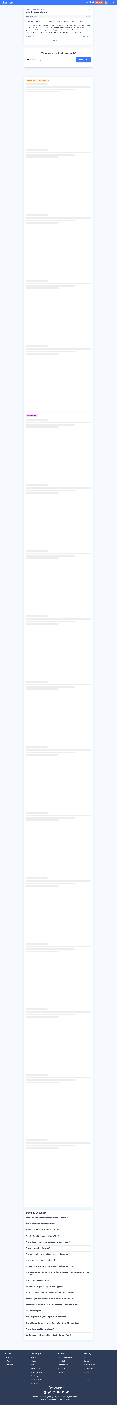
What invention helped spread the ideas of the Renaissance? (48, 1254)
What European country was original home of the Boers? (46, 1317)
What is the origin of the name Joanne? (40, 1329)
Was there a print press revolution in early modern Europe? (47, 1218)
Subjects (28, 9)
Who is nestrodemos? (37, 12)
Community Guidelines (65, 1357)
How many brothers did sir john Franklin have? (43, 1230)
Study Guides (62, 1368)
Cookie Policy (88, 1376)
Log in (113, 2)
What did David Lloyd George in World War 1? (42, 1236)
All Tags (7, 1361)
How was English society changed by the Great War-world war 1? (49, 1299)
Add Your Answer (58, 41)
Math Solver (61, 1372)
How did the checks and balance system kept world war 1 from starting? (52, 1323)
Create (99, 2)
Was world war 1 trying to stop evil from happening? (45, 1286)
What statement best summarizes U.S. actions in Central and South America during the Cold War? (57, 1273)
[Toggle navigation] (87, 2)
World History (41, 9)
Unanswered (9, 1365)
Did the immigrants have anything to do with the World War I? (48, 1335)
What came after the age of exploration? (40, 1224)
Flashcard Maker (63, 1365)
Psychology (34, 1376)
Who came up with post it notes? (38, 1248)
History (34, 9)
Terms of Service (89, 1365)
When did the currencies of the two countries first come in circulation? (52, 1305)
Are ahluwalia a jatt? (33, 1311)
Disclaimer (87, 1372)
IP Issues (87, 1379)
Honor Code (61, 1361)
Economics (34, 1383)
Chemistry (34, 1361)
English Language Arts (38, 1372)
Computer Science (37, 1379)
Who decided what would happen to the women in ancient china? (49, 1266)
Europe (28, 25)
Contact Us (87, 1361)
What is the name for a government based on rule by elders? (48, 1242)
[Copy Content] (85, 36)
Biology (33, 1365)
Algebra (33, 1357)
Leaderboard (9, 1357)
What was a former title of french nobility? (41, 1260)
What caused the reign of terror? (38, 1280)
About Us (87, 1357)
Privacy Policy (88, 1368)
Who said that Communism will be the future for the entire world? (50, 1293)
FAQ (59, 1376)
